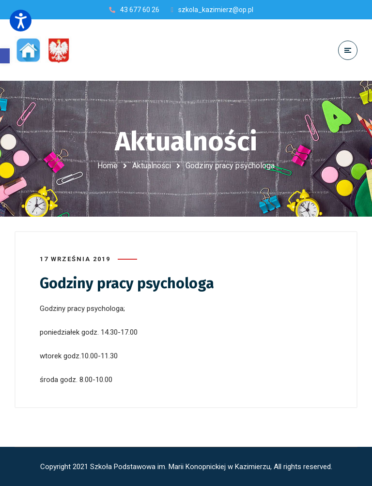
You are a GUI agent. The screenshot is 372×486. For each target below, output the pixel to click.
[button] (5, 55)
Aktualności (151, 165)
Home (107, 165)
